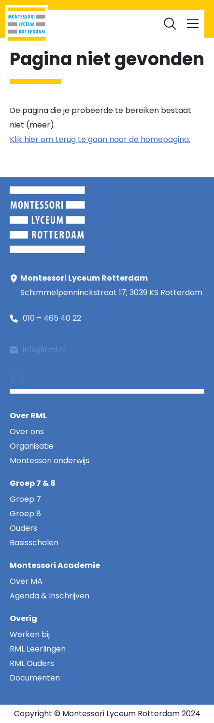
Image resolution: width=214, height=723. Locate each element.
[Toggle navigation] (192, 24)
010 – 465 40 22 (52, 319)
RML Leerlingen (62, 5)
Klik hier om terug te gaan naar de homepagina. (100, 139)
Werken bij (159, 5)
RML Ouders (114, 5)
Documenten (107, 20)
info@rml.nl (44, 353)
